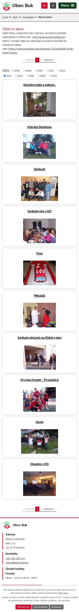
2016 (42, 75)
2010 (40, 70)
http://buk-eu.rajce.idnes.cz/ (49, 37)
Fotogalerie (28, 17)
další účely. (64, 593)
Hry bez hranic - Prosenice (39, 380)
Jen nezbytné (40, 607)
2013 (8, 75)
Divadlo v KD (39, 464)
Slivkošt (39, 169)
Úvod (5, 17)
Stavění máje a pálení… (39, 85)
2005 (17, 70)
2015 (31, 75)
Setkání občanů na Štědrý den (39, 337)
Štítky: (6, 70)
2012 (62, 70)
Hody (40, 422)
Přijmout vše (23, 607)
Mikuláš (39, 295)
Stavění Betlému (39, 127)
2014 (20, 75)
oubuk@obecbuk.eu (16, 562)
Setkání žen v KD (39, 211)
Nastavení (57, 607)
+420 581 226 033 (15, 558)
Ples (39, 253)
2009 (28, 70)
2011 (51, 70)
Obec (15, 17)
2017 (54, 75)
